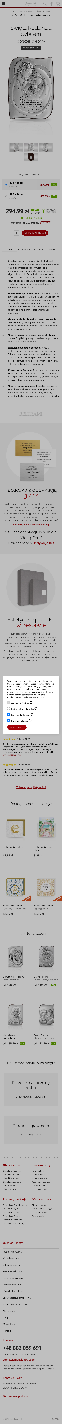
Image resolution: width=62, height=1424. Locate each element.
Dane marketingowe (22, 715)
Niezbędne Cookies (21, 703)
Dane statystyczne (21, 721)
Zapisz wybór (17, 727)
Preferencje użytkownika (24, 709)
